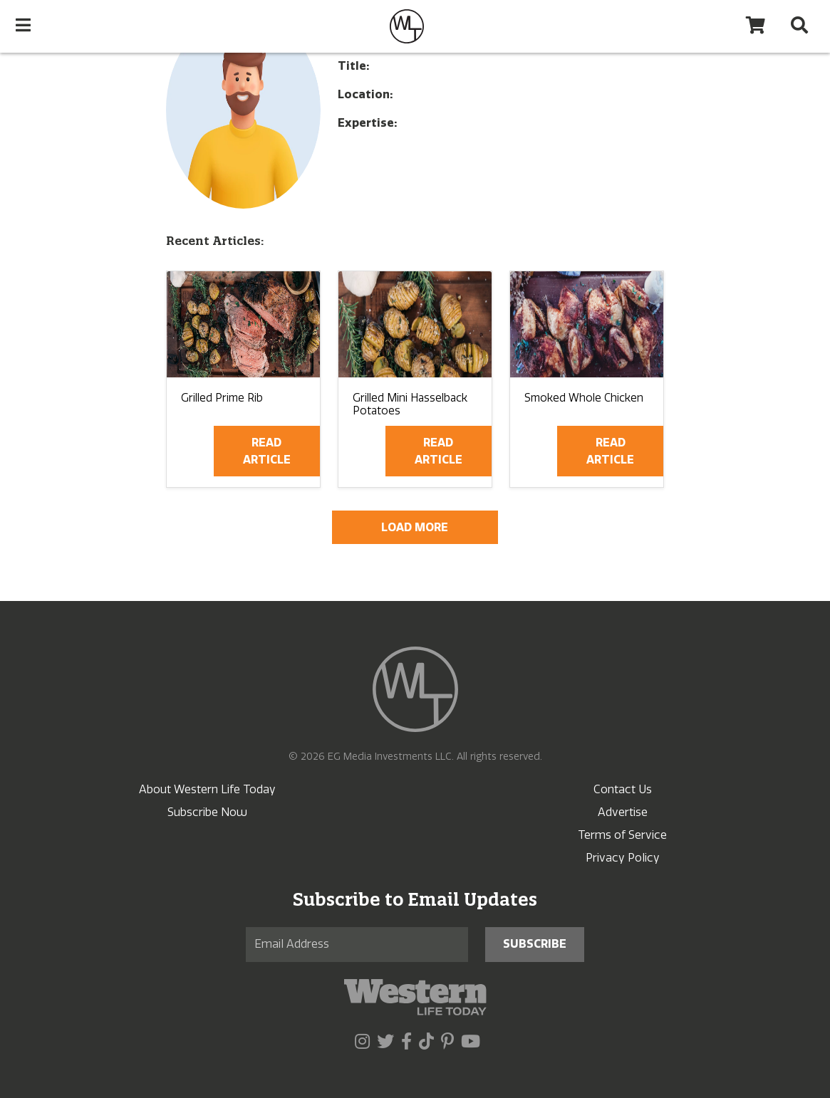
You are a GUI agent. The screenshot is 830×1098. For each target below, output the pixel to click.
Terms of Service (622, 835)
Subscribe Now (207, 812)
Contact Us (622, 789)
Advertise (623, 812)
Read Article (267, 451)
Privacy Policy (623, 857)
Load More (414, 527)
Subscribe (534, 944)
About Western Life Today (207, 789)
